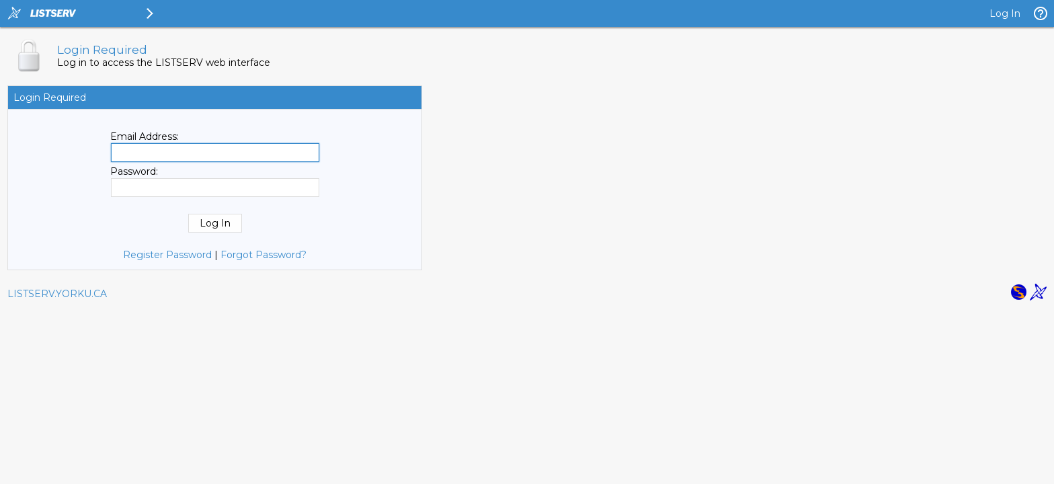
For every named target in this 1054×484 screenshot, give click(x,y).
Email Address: (144, 136)
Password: (134, 171)
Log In (1004, 13)
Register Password (167, 255)
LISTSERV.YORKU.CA (57, 294)
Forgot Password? (263, 255)
